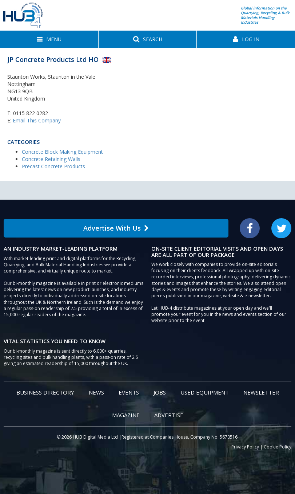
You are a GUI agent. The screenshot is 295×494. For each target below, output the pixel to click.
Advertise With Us (116, 228)
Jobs (160, 392)
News (96, 392)
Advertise (168, 415)
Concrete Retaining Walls (51, 159)
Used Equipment (204, 392)
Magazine (126, 415)
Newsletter (261, 392)
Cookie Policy (277, 447)
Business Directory (45, 392)
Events (129, 392)
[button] (49, 39)
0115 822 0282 (30, 113)
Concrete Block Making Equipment (62, 151)
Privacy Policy (245, 447)
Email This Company (37, 120)
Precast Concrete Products (53, 166)
